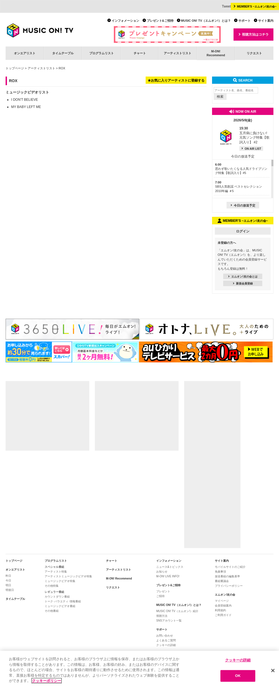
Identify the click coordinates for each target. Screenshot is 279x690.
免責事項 (220, 571)
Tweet (226, 6)
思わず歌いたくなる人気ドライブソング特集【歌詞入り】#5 (241, 169)
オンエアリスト (24, 53)
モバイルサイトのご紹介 (230, 566)
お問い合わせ (164, 635)
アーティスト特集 (56, 571)
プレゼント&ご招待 (160, 20)
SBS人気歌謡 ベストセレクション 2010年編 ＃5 (238, 187)
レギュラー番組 (54, 591)
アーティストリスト (177, 53)
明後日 (10, 589)
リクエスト (254, 53)
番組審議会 (222, 581)
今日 (8, 580)
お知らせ (161, 571)
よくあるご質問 (166, 640)
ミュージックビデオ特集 (60, 581)
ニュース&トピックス (169, 566)
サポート (244, 20)
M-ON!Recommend (215, 53)
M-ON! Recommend (119, 578)
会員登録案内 (223, 605)
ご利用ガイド (223, 615)
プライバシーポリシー (229, 585)
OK (238, 676)
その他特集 (52, 585)
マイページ (222, 600)
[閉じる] (273, 670)
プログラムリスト (101, 53)
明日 (8, 585)
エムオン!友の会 (225, 594)
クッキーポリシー (46, 681)
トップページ (15, 68)
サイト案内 (265, 20)
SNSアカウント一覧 (169, 620)
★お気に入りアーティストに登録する (176, 80)
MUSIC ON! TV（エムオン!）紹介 (177, 611)
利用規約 (220, 610)
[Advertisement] (47, 416)
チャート (140, 53)
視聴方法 (161, 615)
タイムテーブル (63, 53)
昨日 (8, 575)
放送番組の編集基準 (227, 576)
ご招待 (160, 596)
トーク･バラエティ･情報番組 (63, 601)
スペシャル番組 (54, 566)
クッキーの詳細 (166, 645)
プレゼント (163, 591)
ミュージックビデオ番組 (60, 606)
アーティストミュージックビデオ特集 (68, 576)
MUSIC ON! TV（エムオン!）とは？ (206, 20)
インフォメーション (125, 20)
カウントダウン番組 (57, 596)
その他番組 (52, 610)
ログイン (242, 231)
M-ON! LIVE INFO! (167, 576)
